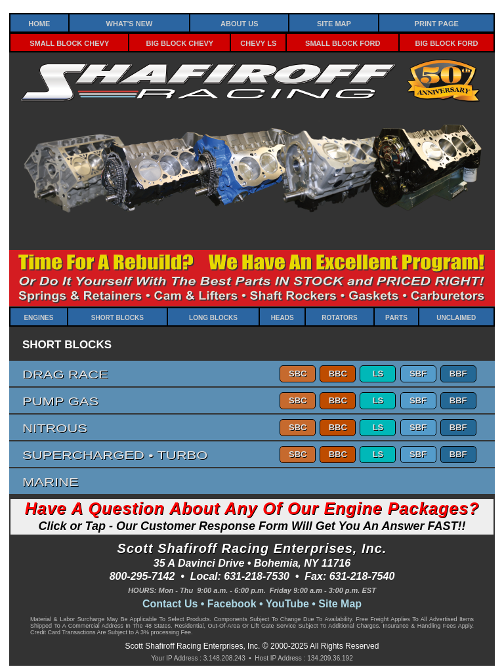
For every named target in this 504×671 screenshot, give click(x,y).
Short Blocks (117, 317)
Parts (396, 317)
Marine (50, 481)
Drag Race (65, 373)
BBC (338, 373)
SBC (297, 373)
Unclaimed (456, 317)
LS (378, 373)
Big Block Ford (446, 42)
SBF (418, 373)
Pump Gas (60, 400)
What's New (129, 22)
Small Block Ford (342, 42)
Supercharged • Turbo (114, 454)
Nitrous (54, 427)
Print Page (437, 22)
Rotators (339, 317)
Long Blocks (213, 317)
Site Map (334, 22)
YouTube (287, 603)
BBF (458, 373)
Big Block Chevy (180, 42)
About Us (239, 22)
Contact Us (170, 603)
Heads (282, 317)
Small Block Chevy (69, 42)
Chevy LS (258, 42)
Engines (38, 317)
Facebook (232, 603)
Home (39, 22)
